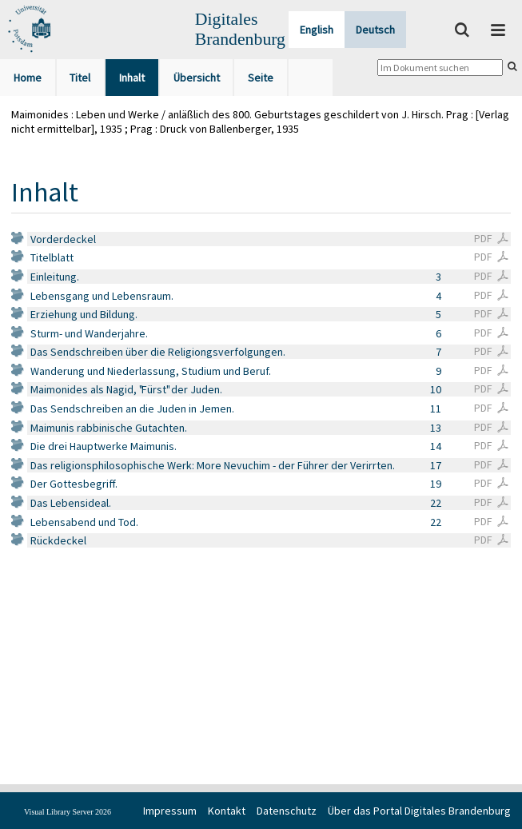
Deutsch (375, 29)
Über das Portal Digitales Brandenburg (419, 810)
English (316, 29)
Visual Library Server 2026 (67, 811)
